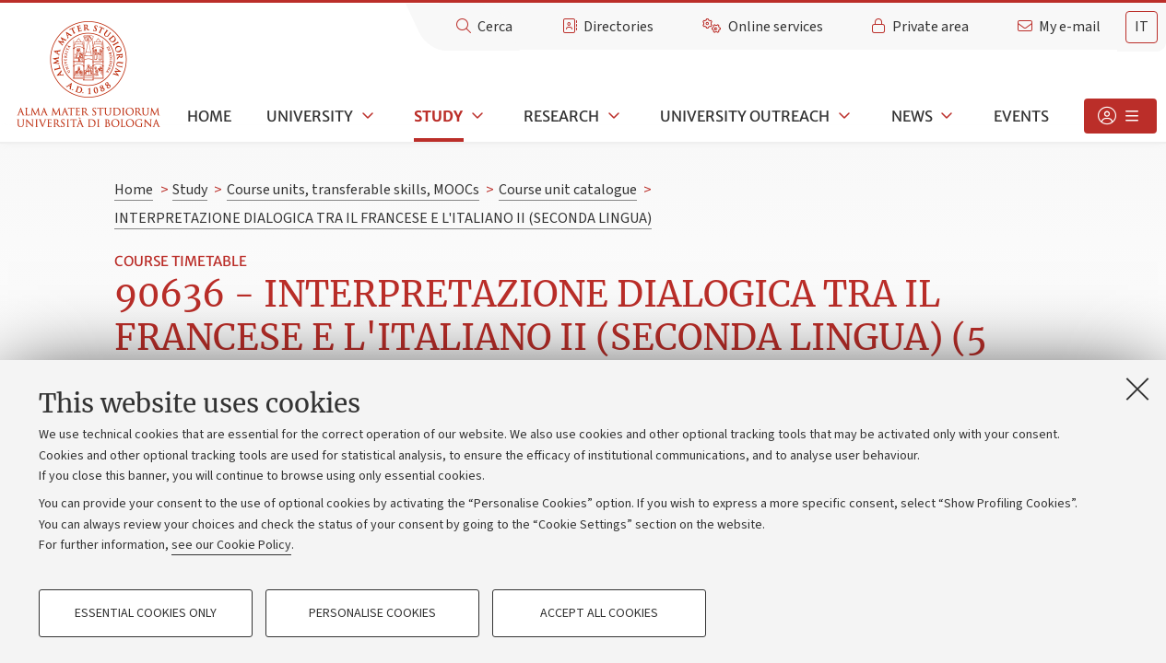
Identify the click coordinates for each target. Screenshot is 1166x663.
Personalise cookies (372, 613)
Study (438, 116)
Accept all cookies (599, 613)
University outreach (745, 116)
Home (209, 116)
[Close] (1137, 388)
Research (561, 116)
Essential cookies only (146, 613)
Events (1021, 116)
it (1141, 27)
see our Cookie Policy (231, 545)
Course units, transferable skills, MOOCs (353, 190)
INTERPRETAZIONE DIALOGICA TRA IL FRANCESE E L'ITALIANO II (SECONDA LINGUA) (383, 218)
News (912, 116)
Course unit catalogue (568, 190)
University (309, 116)
